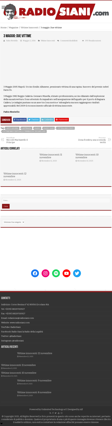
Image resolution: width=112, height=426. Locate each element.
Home (4, 27)
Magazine (13, 27)
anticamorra (12, 128)
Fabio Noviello (12, 41)
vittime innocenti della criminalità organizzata (24, 131)
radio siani (49, 128)
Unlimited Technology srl (53, 409)
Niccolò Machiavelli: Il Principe (21, 140)
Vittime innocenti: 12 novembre (15, 175)
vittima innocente (66, 128)
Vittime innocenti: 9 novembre (34, 380)
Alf (81, 409)
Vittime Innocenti (29, 27)
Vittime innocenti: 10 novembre (87, 156)
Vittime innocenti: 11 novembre (51, 156)
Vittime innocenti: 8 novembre (34, 392)
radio (37, 128)
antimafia (26, 128)
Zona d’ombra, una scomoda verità (91, 140)
